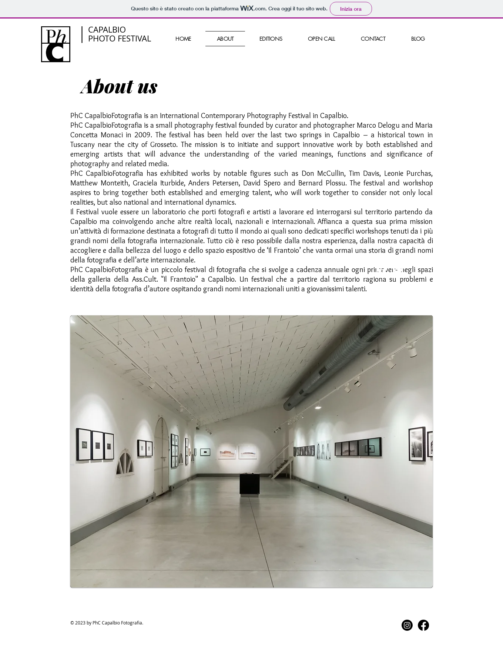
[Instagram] (397, 267)
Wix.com (218, 140)
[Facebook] (381, 267)
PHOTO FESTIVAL (119, 38)
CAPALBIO (107, 29)
